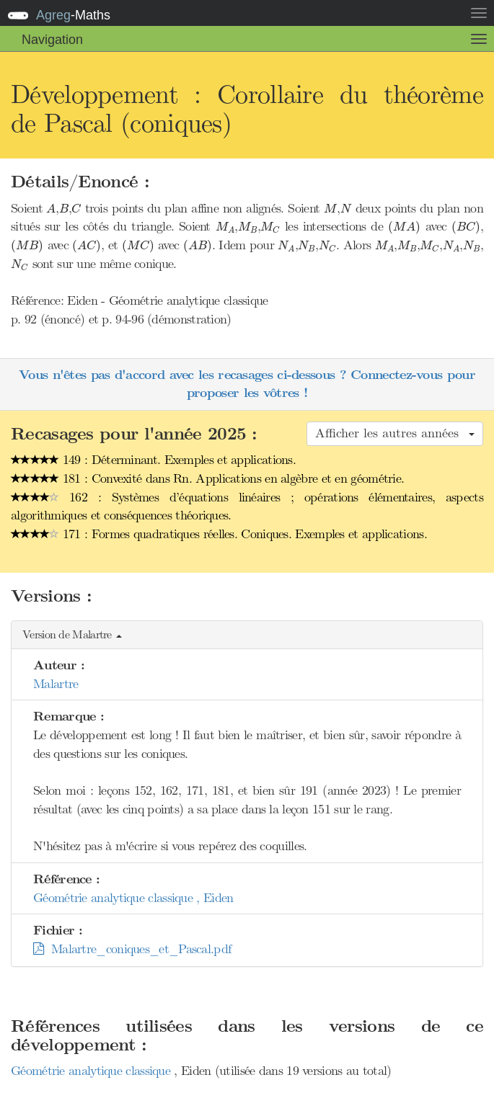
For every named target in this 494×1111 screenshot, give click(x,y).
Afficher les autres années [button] (395, 433)
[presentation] (51, 208)
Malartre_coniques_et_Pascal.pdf (132, 949)
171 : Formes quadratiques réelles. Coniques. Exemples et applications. (219, 534)
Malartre (55, 684)
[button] (247, 635)
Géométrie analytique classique (92, 1071)
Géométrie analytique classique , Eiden (133, 898)
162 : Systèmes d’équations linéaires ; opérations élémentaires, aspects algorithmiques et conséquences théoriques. (247, 506)
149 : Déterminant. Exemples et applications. (153, 460)
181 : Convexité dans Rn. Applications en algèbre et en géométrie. (207, 478)
